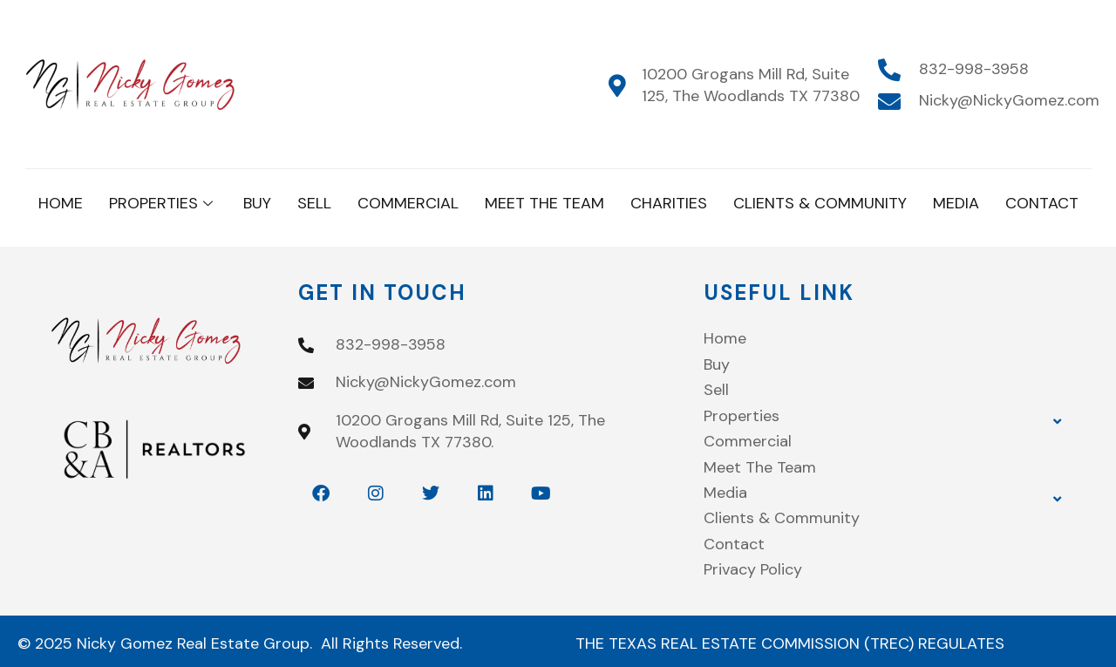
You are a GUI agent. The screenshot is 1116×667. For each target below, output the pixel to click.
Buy (257, 203)
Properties (163, 203)
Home (60, 203)
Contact (1042, 203)
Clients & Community (820, 203)
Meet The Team (544, 203)
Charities (668, 203)
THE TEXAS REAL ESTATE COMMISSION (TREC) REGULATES (789, 643)
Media (956, 203)
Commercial (408, 203)
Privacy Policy (753, 569)
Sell (314, 203)
